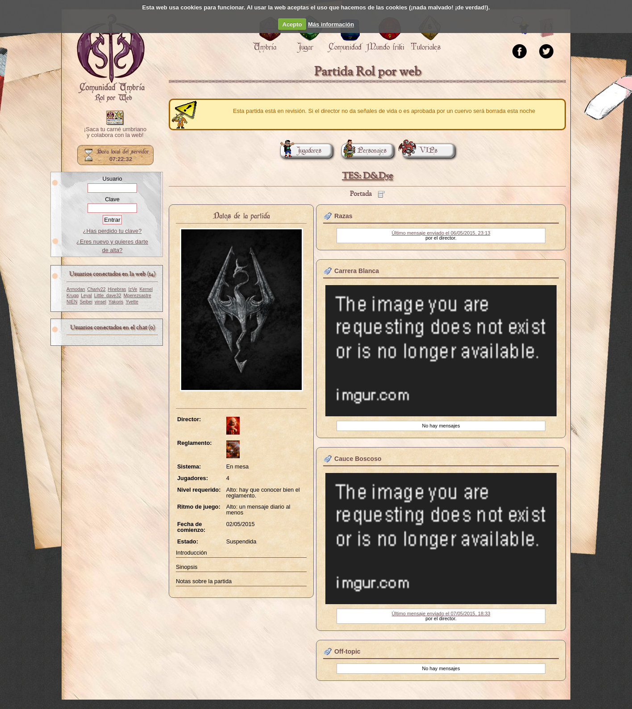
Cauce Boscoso (358, 458)
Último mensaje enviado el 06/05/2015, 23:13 (441, 233)
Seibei (85, 301)
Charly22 (96, 289)
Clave (112, 199)
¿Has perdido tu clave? (112, 231)
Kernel (146, 289)
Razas (343, 216)
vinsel (100, 301)
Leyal (86, 295)
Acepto (292, 24)
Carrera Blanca (356, 270)
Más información (331, 24)
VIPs (420, 151)
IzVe (132, 289)
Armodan (76, 289)
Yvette (131, 301)
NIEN (72, 301)
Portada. (111, 58)
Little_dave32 (107, 295)
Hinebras (117, 289)
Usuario (112, 178)
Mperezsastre (137, 295)
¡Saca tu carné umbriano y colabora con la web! (115, 132)
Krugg (73, 295)
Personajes (364, 151)
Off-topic (347, 651)
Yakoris (115, 301)
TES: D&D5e (367, 176)
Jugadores (300, 151)
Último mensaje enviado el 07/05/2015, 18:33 (441, 613)
